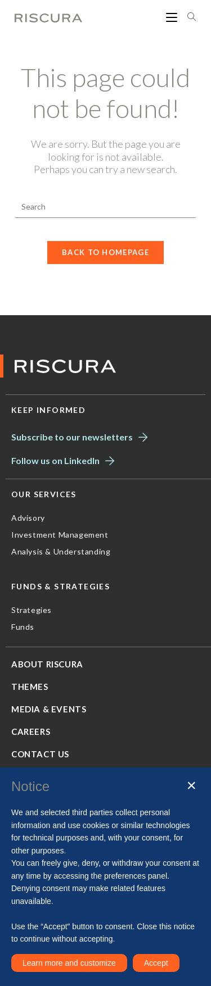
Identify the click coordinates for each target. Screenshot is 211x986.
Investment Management (60, 534)
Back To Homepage (105, 252)
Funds (22, 626)
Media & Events (48, 709)
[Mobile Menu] (172, 17)
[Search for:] (187, 17)
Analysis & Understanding (60, 551)
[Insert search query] (105, 207)
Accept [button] (156, 962)
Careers (30, 731)
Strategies (31, 610)
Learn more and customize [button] (69, 962)
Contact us (40, 754)
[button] (191, 786)
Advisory (28, 517)
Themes (29, 686)
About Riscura (47, 664)
